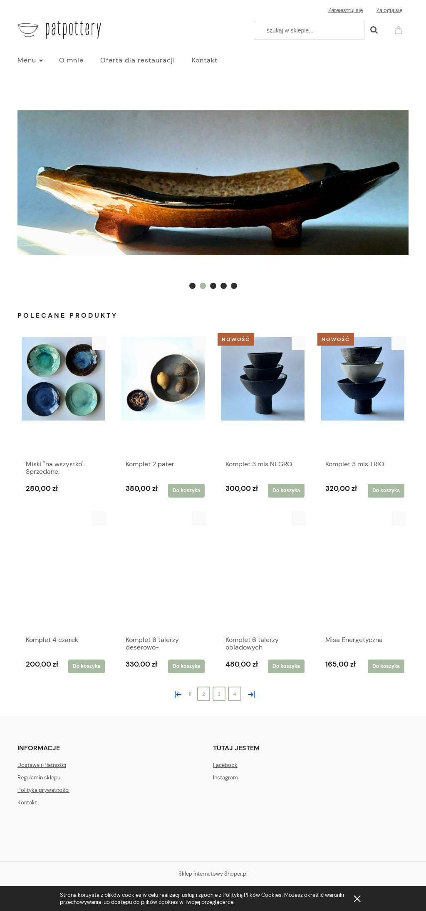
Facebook (225, 765)
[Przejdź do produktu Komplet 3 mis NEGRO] (263, 395)
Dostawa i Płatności (41, 765)
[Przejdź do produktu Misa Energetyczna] (362, 571)
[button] (99, 343)
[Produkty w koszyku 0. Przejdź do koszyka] (400, 29)
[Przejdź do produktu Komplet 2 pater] (163, 395)
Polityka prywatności (43, 790)
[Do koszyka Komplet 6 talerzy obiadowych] (286, 666)
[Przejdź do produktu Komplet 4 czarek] (63, 571)
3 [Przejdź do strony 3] (219, 694)
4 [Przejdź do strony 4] (234, 694)
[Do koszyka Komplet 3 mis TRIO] (386, 490)
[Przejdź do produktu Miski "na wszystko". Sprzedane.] (63, 395)
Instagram (225, 777)
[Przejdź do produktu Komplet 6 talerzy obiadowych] (263, 571)
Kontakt (27, 802)
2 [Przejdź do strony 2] (203, 694)
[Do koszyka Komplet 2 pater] (186, 490)
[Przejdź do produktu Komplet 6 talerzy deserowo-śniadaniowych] (163, 571)
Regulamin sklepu (38, 777)
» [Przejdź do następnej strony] (249, 693)
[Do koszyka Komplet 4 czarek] (86, 666)
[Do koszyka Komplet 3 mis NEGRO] (286, 490)
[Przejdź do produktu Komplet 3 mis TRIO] (362, 395)
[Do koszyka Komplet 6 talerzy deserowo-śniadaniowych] (186, 666)
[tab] (192, 286)
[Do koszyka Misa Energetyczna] (386, 666)
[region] (213, 182)
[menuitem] (38, 60)
